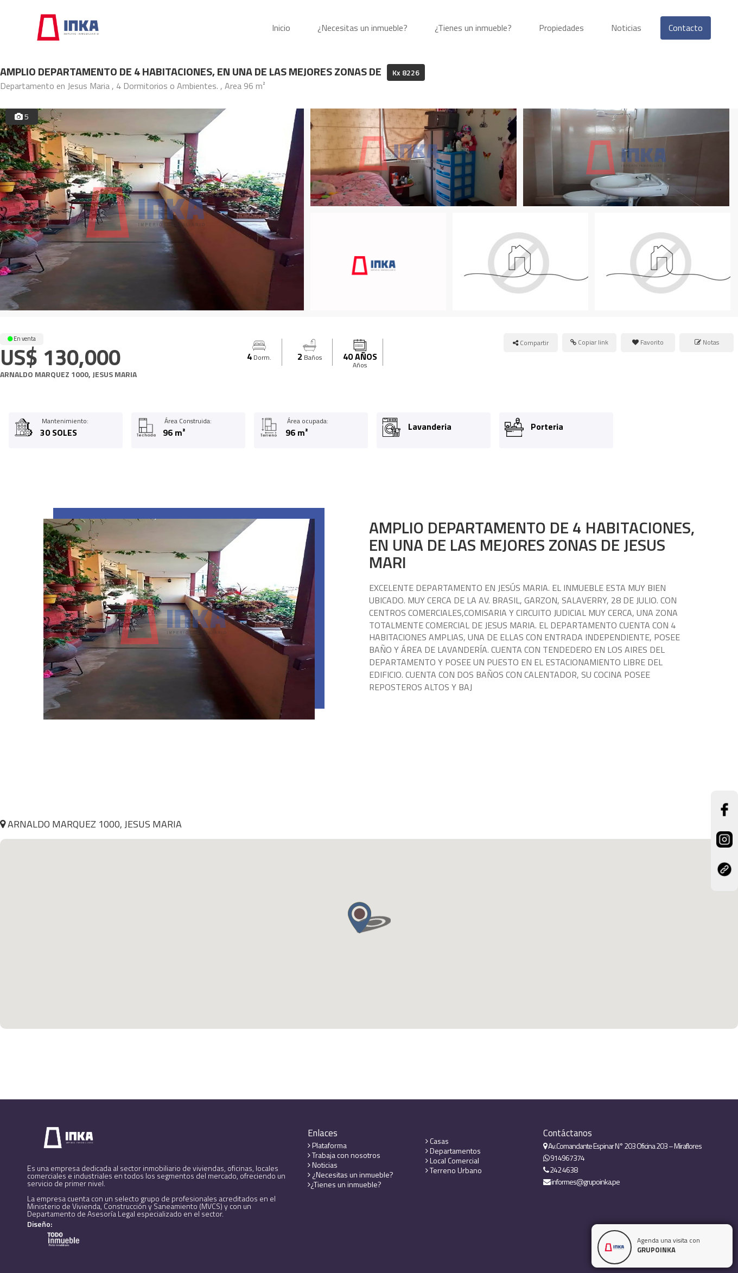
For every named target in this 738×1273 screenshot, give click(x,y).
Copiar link (589, 342)
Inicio (281, 27)
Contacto (686, 27)
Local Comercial (452, 1160)
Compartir (531, 343)
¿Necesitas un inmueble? (362, 27)
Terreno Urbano (453, 1170)
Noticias (626, 27)
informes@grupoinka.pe (581, 1181)
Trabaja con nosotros (344, 1155)
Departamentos (453, 1151)
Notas (707, 342)
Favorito (648, 342)
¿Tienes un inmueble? (473, 27)
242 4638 (560, 1169)
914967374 (563, 1158)
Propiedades (561, 27)
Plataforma (327, 1145)
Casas (437, 1141)
